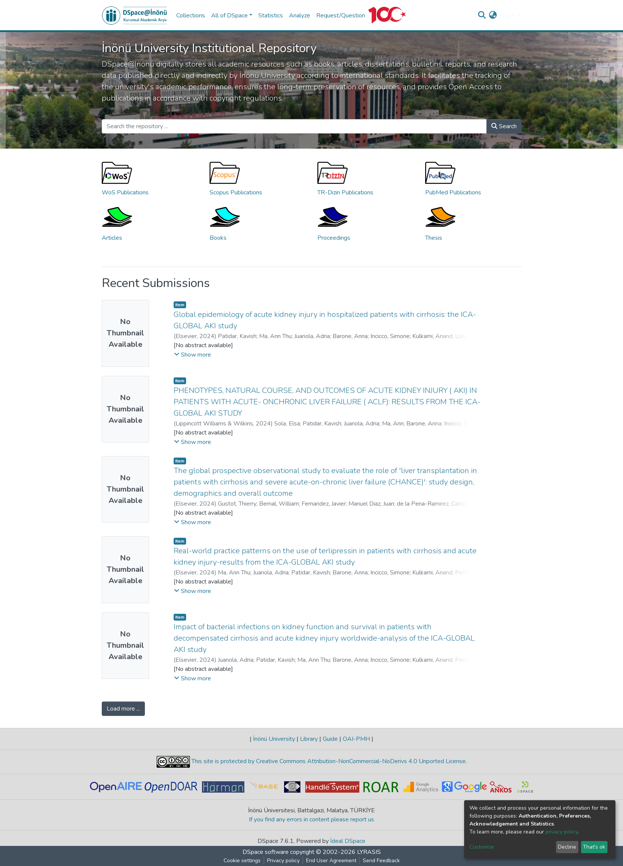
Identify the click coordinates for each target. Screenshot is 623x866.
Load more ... (123, 709)
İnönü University (274, 739)
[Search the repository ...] (294, 126)
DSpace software (265, 852)
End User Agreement (331, 860)
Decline (567, 846)
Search (504, 126)
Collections (190, 15)
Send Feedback (381, 860)
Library (308, 739)
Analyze (299, 15)
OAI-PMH (356, 739)
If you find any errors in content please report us (311, 819)
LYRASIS (369, 852)
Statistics (270, 15)
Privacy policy (283, 860)
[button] (492, 15)
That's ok (594, 846)
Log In (508, 15)
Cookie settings (242, 860)
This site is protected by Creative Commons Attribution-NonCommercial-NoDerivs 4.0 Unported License (328, 761)
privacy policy (561, 831)
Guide (330, 739)
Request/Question (340, 15)
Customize (481, 846)
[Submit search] (481, 15)
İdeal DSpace (347, 841)
